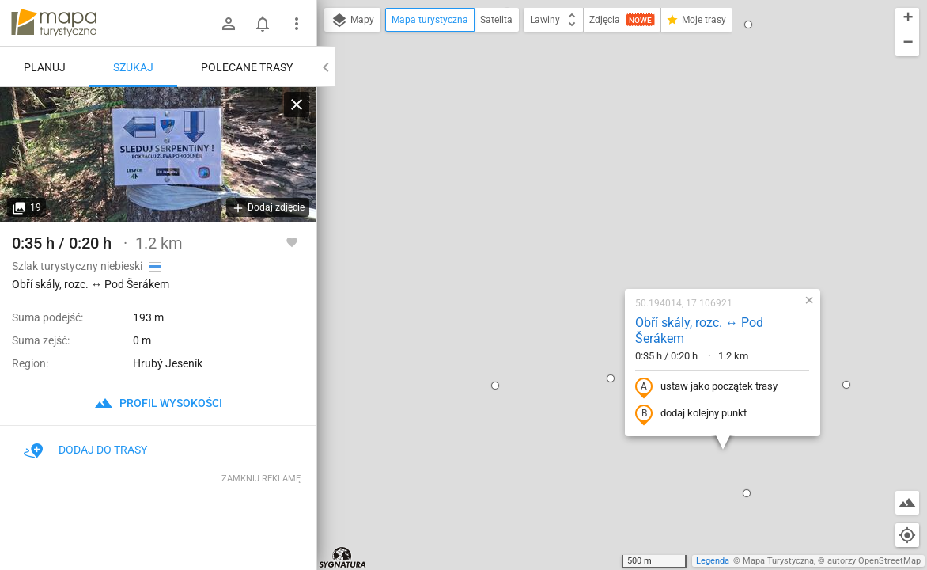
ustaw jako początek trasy (603, 216)
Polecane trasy (247, 67)
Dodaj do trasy (85, 449)
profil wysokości (158, 402)
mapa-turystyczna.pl (54, 23)
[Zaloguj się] (228, 23)
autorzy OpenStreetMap (874, 561)
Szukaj (133, 67)
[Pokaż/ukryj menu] (296, 23)
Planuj (45, 67)
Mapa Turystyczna (778, 561)
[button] (508, 208)
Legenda (712, 561)
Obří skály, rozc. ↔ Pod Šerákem (596, 161)
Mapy (352, 20)
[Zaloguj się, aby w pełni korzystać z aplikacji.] (292, 241)
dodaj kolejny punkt (588, 243)
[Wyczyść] (296, 104)
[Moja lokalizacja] (907, 535)
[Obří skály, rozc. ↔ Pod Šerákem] (158, 154)
